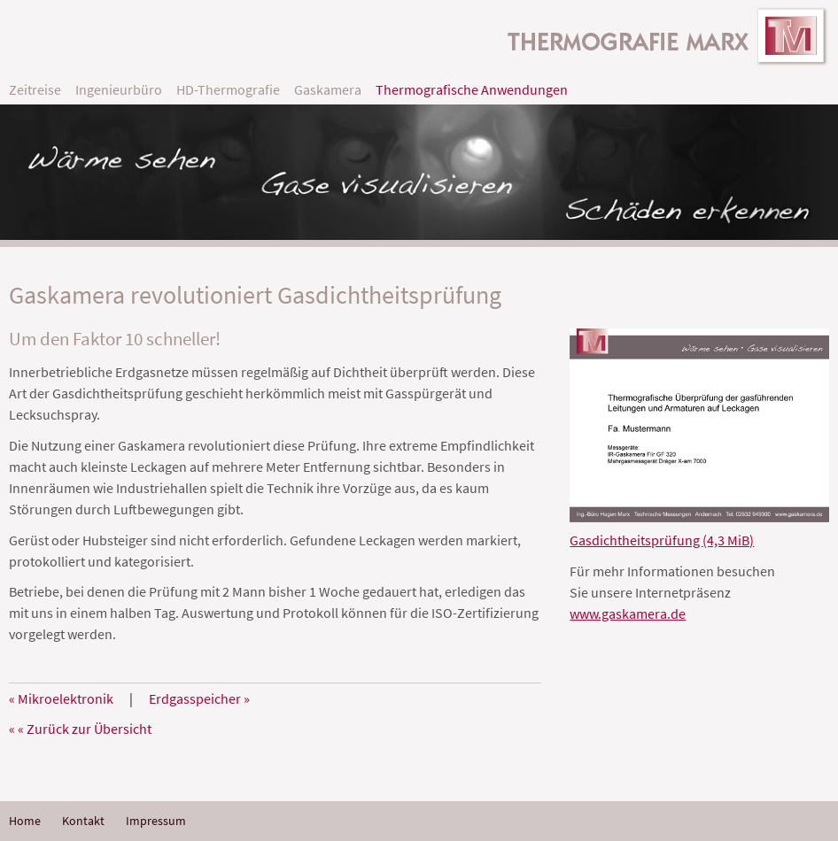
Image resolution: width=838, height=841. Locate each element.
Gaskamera (327, 89)
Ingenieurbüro (118, 89)
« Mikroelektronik (61, 698)
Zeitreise (35, 89)
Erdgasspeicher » (199, 698)
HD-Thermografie (228, 89)
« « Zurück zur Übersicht (80, 728)
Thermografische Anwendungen (472, 89)
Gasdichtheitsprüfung (662, 540)
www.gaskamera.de (628, 613)
